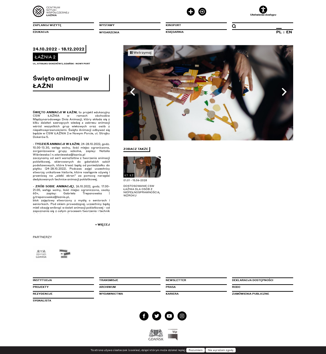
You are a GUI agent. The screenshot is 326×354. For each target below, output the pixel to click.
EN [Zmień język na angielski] (289, 32)
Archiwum (107, 287)
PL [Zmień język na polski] (279, 32)
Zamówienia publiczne (261, 293)
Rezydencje (43, 293)
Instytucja (42, 280)
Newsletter (176, 280)
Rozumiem (196, 350)
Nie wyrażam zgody (220, 350)
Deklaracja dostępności (252, 280)
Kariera (172, 293)
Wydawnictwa (111, 293)
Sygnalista (42, 300)
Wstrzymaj (140, 52)
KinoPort (173, 25)
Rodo (236, 287)
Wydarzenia (109, 32)
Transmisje (128, 280)
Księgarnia (175, 32)
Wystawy (107, 25)
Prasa (171, 287)
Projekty (41, 287)
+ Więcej (102, 224)
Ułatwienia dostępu (263, 11)
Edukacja (41, 32)
